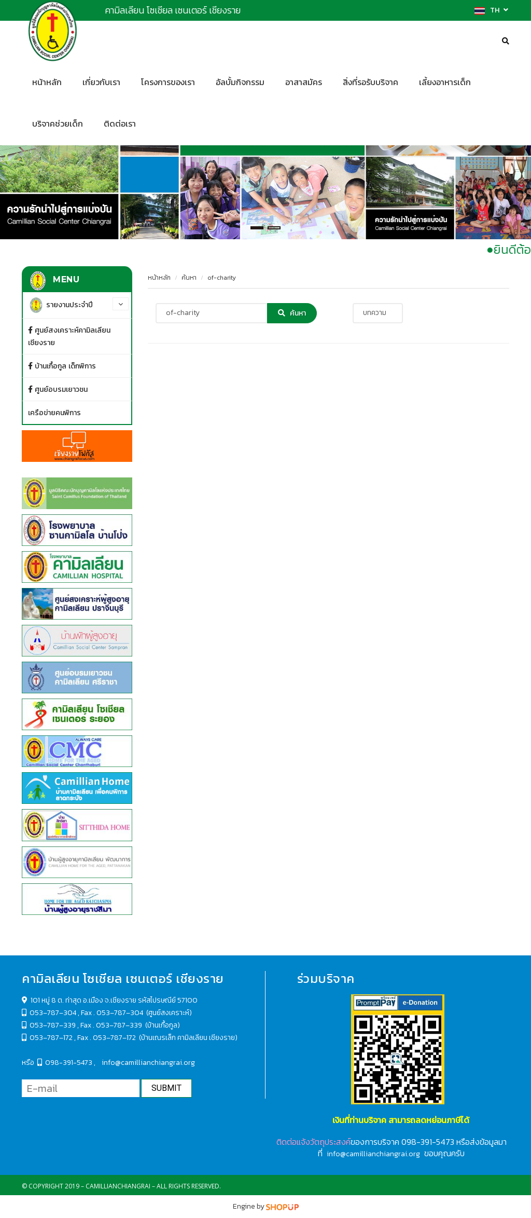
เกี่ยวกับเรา (101, 82)
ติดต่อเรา (120, 124)
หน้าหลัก (159, 277)
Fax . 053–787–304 (113, 1012)
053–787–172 (47, 1037)
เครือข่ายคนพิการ (54, 412)
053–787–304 (53, 1012)
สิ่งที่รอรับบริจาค (370, 82)
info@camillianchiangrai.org (148, 1062)
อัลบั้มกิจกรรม (240, 82)
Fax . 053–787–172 (107, 1037)
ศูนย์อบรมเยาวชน (58, 389)
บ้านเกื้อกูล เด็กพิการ (62, 366)
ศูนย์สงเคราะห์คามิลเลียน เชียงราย (69, 336)
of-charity (221, 277)
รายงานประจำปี (60, 305)
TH (491, 10)
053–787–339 (53, 1025)
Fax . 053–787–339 (111, 1025)
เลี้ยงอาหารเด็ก (445, 82)
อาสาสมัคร (303, 82)
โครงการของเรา (168, 82)
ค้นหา (189, 277)
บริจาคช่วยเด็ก (57, 124)
